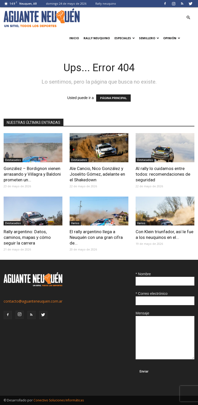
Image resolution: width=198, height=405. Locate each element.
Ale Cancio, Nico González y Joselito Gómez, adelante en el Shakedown (97, 174)
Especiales (124, 38)
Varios (75, 223)
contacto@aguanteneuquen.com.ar (33, 301)
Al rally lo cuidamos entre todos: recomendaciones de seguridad (163, 174)
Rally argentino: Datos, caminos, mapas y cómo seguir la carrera (27, 237)
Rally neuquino (105, 3)
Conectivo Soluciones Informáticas (59, 400)
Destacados (13, 160)
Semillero (149, 38)
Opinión (171, 38)
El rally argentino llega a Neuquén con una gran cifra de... (96, 237)
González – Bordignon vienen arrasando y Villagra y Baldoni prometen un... (32, 174)
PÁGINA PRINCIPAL (113, 98)
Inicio (74, 38)
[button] (188, 17)
